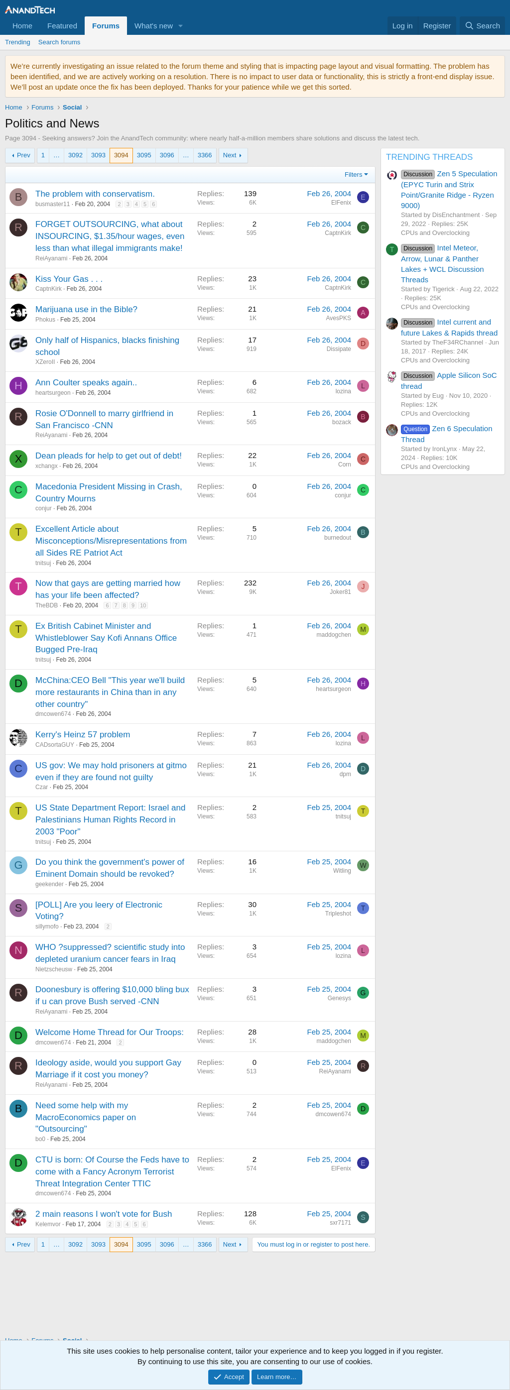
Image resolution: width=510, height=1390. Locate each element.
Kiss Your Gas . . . (69, 279)
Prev (23, 155)
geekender (49, 884)
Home (22, 25)
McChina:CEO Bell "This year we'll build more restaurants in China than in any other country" (110, 692)
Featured (62, 25)
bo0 (40, 1139)
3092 (75, 155)
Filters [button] (353, 174)
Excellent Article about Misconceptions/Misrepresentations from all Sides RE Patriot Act (111, 541)
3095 (144, 155)
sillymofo (47, 926)
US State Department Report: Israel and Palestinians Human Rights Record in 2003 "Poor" (110, 819)
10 (143, 605)
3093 (98, 155)
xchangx (46, 466)
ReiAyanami (51, 258)
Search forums (59, 42)
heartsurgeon (53, 392)
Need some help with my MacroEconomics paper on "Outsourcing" (85, 1117)
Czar (41, 787)
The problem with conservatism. (95, 194)
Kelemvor (48, 1224)
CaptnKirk (48, 288)
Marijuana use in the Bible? (86, 309)
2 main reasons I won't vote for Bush (103, 1214)
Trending (17, 42)
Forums (106, 25)
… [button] (56, 155)
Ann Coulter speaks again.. (86, 382)
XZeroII (45, 361)
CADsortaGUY (54, 744)
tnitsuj (43, 563)
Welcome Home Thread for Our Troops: (109, 1032)
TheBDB (46, 605)
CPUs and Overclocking (435, 232)
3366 (205, 155)
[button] (181, 25)
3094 (121, 155)
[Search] (482, 25)
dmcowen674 (53, 713)
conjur (43, 508)
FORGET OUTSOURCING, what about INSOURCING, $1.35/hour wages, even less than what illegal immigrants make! (110, 236)
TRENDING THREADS (429, 157)
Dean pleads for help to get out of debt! (108, 456)
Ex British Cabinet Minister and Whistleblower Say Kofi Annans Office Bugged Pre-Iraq (106, 638)
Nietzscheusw (53, 969)
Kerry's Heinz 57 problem (82, 734)
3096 (167, 155)
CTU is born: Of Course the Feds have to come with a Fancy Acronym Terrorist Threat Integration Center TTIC (112, 1171)
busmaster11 (52, 204)
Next (230, 155)
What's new (153, 25)
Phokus (45, 319)
